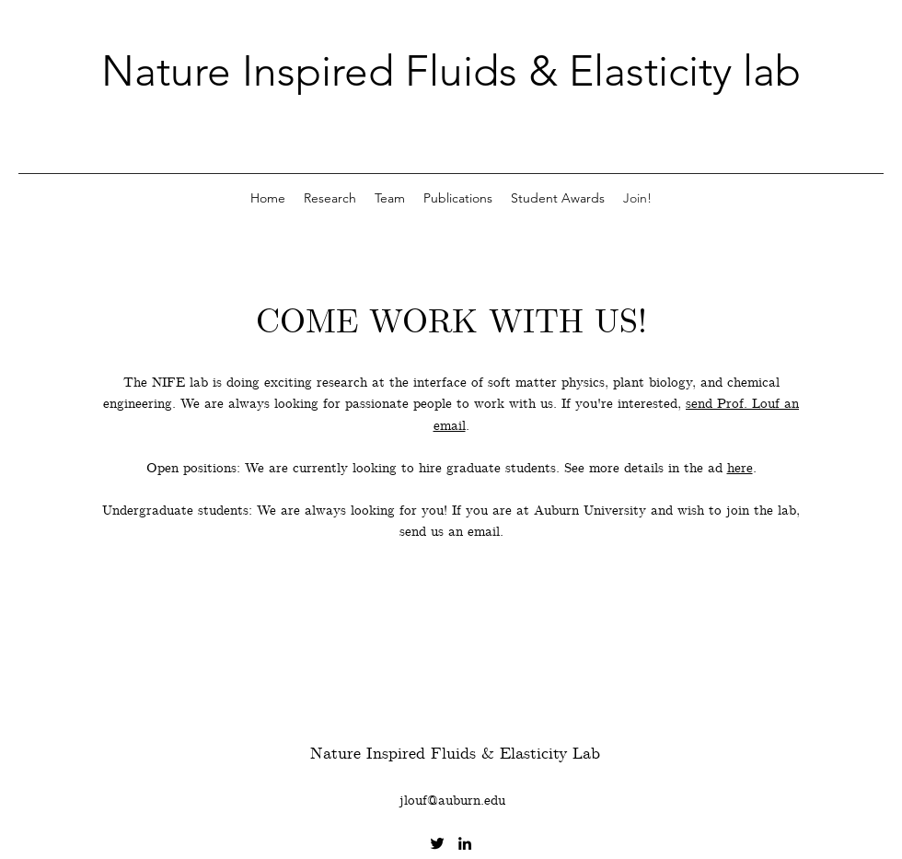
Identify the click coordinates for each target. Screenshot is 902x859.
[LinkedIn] (465, 843)
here (740, 468)
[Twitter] (437, 843)
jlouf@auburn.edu (452, 801)
